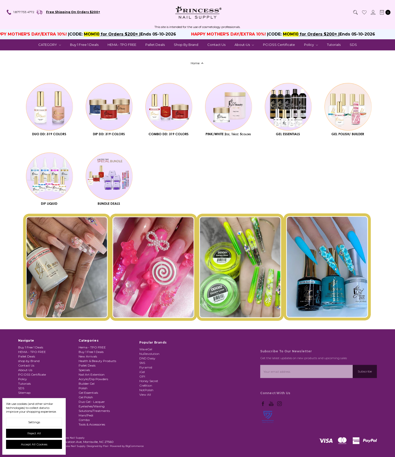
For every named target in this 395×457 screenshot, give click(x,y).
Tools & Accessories (92, 441)
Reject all (34, 433)
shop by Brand (186, 45)
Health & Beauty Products (97, 377)
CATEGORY (49, 45)
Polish (83, 405)
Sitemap (24, 396)
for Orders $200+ (122, 34)
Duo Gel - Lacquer (92, 418)
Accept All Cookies (34, 444)
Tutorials (334, 45)
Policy (311, 45)
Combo (84, 436)
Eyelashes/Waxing (92, 423)
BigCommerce (134, 446)
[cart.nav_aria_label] (384, 12)
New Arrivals (88, 373)
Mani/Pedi (86, 432)
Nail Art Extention (92, 391)
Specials (84, 386)
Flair (106, 446)
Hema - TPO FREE (92, 364)
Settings (34, 422)
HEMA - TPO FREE (122, 45)
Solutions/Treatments (94, 427)
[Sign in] (373, 12)
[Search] (355, 12)
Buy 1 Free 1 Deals (84, 45)
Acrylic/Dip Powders (93, 396)
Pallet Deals (155, 45)
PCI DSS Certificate (279, 45)
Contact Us (216, 45)
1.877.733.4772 (20, 12)
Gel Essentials (88, 409)
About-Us (244, 45)
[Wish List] (364, 12)
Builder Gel (86, 400)
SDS (353, 45)
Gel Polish (86, 414)
